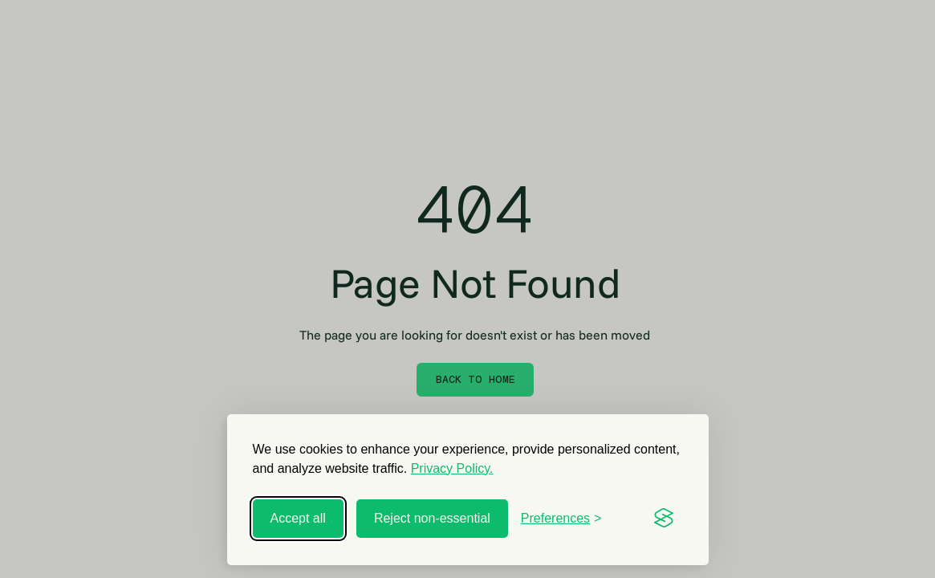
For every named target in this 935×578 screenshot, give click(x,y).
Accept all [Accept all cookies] (298, 518)
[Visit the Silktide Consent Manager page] (663, 518)
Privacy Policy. (452, 468)
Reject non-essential (432, 518)
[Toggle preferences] (561, 518)
